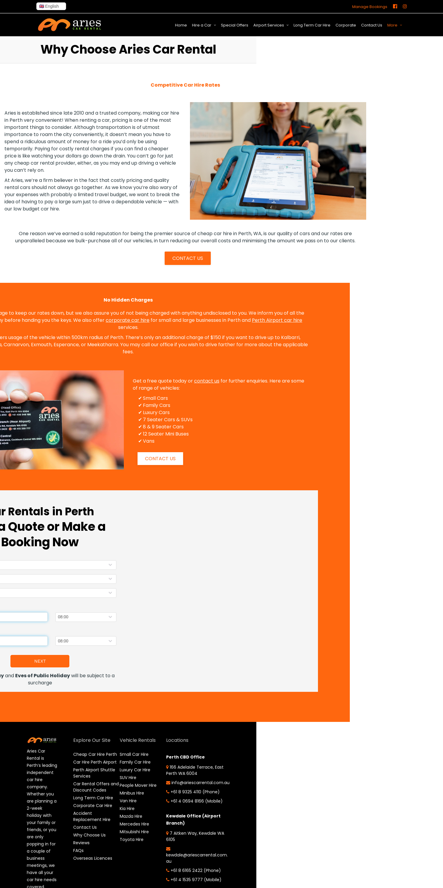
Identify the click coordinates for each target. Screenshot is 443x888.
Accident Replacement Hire (87, 841)
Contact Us (371, 25)
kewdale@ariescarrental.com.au (174, 874)
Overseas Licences (87, 883)
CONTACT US (187, 258)
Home (181, 25)
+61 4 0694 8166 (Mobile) (166, 817)
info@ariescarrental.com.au (173, 789)
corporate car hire (114, 320)
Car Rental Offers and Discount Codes (86, 802)
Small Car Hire (122, 754)
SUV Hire (116, 778)
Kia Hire (115, 808)
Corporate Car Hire (87, 831)
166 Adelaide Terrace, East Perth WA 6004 (171, 770)
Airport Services (268, 25)
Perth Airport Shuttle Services (85, 785)
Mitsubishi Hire (122, 832)
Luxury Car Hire (123, 770)
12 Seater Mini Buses (152, 433)
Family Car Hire (123, 762)
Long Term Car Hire (312, 25)
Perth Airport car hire (263, 320)
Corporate (346, 25)
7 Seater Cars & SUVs (154, 419)
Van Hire (116, 801)
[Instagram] (405, 6)
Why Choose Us (84, 860)
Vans (135, 441)
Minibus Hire (120, 793)
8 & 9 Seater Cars (149, 426)
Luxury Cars (142, 412)
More (392, 25)
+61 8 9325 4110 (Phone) (174, 804)
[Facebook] (395, 6)
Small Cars (141, 398)
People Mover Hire (126, 785)
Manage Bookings (369, 7)
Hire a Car (201, 25)
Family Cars (142, 405)
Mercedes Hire (122, 824)
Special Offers (234, 25)
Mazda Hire (119, 816)
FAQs (73, 875)
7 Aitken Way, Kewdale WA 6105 (172, 855)
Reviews (76, 868)
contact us (192, 380)
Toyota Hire (120, 839)
